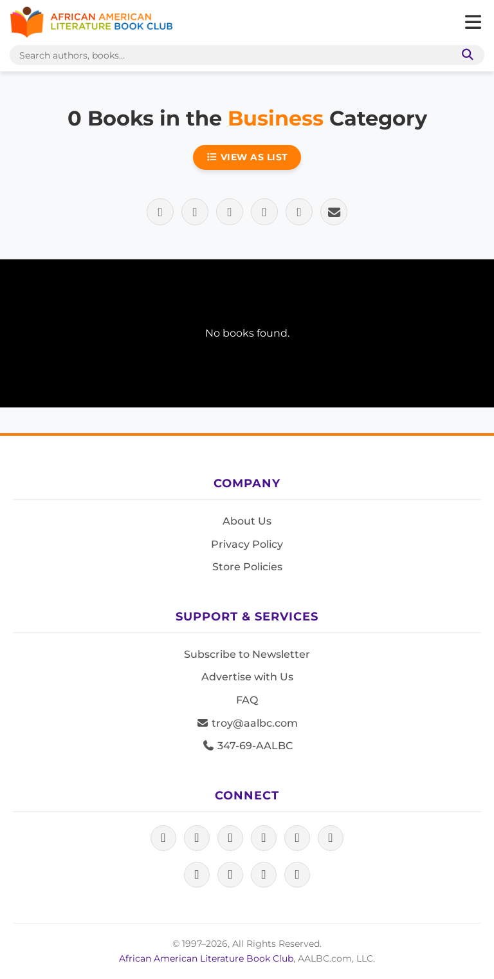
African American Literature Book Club (206, 958)
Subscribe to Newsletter (247, 654)
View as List (247, 157)
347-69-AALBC (247, 746)
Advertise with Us (247, 677)
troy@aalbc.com (247, 723)
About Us (247, 521)
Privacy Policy (247, 544)
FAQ (247, 700)
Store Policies (247, 567)
